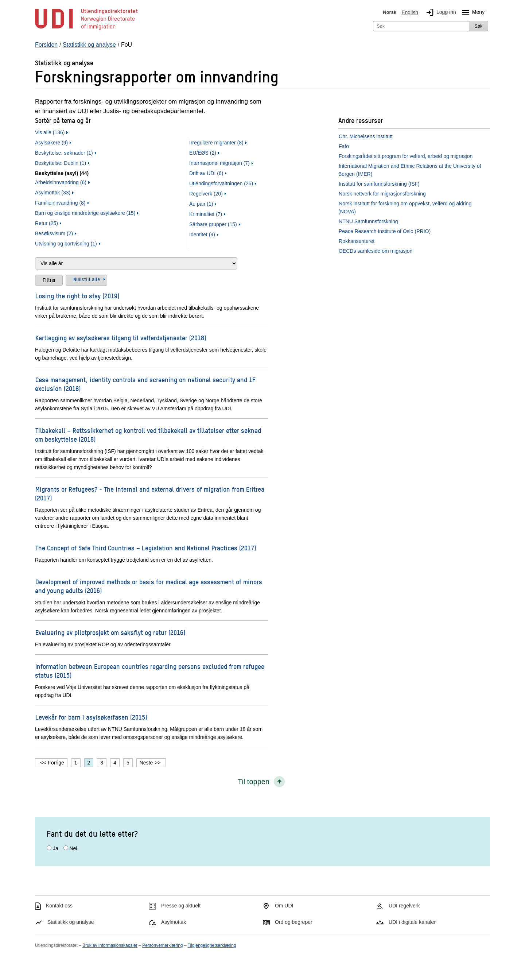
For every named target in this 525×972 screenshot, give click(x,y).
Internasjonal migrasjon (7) (219, 163)
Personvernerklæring (162, 945)
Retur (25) (46, 223)
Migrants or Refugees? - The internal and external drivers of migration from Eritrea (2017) (149, 493)
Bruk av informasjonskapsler (109, 945)
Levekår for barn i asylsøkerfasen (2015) (91, 717)
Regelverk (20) (206, 194)
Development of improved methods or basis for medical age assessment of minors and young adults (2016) (148, 586)
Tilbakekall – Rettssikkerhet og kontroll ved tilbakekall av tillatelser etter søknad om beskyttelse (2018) (148, 434)
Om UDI (284, 906)
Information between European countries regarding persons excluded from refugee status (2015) (149, 670)
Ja (55, 848)
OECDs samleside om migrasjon (375, 251)
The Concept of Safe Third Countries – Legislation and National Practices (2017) (145, 547)
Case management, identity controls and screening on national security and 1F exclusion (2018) (145, 383)
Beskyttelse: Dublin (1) (60, 163)
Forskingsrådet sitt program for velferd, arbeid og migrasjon (405, 156)
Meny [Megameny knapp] (472, 12)
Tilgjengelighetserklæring (212, 945)
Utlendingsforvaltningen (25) (221, 183)
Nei (73, 848)
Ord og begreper (293, 922)
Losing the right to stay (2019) (77, 295)
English (409, 12)
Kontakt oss (59, 906)
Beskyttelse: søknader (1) (64, 153)
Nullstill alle (86, 279)
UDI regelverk (404, 906)
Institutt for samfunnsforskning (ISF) (379, 184)
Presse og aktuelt (181, 906)
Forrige (56, 763)
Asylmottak (173, 922)
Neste (146, 763)
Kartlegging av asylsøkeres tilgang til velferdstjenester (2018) (120, 337)
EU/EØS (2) (202, 153)
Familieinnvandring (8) (60, 203)
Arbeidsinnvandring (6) (60, 182)
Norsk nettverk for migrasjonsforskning (382, 194)
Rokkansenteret (356, 241)
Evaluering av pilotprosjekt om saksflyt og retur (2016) (110, 632)
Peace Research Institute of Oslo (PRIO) (385, 231)
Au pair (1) (201, 204)
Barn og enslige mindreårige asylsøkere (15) (85, 213)
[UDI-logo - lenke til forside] (86, 29)
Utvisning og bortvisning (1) (66, 244)
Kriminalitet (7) (205, 214)
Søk (478, 26)
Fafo (344, 146)
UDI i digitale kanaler (412, 922)
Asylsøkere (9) (51, 143)
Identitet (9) (202, 234)
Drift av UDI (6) (206, 173)
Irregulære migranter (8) (216, 143)
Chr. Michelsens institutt (366, 136)
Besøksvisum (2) (54, 233)
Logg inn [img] (439, 12)
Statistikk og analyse (70, 922)
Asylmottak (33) (52, 192)
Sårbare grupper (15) (213, 224)
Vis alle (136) (50, 132)
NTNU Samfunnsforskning (368, 221)
